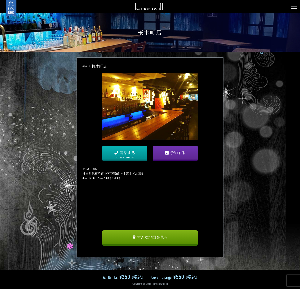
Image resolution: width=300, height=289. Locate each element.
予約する (175, 152)
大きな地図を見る (150, 237)
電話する (124, 154)
